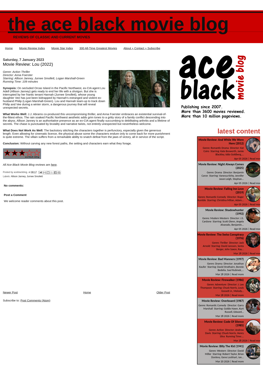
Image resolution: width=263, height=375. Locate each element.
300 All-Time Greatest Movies (98, 48)
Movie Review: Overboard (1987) (223, 301)
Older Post (163, 292)
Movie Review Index (32, 48)
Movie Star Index (62, 48)
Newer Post (10, 292)
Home (9, 48)
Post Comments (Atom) (35, 300)
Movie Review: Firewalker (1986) (223, 280)
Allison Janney (18, 176)
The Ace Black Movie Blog (118, 24)
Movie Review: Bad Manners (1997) (221, 259)
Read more (256, 158)
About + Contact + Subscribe (141, 48)
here (54, 164)
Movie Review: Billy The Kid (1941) (222, 346)
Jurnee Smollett (35, 176)
